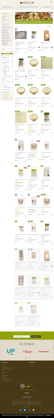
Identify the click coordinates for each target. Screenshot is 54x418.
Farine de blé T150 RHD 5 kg (46, 262)
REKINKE (24, 292)
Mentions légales (5, 375)
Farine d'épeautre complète (20, 234)
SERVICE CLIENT (47, 6)
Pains (3, 20)
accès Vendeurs (36, 403)
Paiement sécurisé (5, 372)
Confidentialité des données (7, 378)
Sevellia (1, 9)
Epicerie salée (4, 32)
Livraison (3, 373)
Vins (3, 17)
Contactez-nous (20, 403)
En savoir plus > (48, 415)
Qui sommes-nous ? (7, 6)
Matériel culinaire (5, 38)
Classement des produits (6, 380)
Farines (4, 22)
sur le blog (35, 6)
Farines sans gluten (6, 23)
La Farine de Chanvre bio (33, 262)
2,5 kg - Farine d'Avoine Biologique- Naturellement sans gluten (20, 43)
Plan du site (4, 365)
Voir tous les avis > (27, 397)
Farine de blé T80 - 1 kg (32, 152)
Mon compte (31, 365)
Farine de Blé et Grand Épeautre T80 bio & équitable (45, 236)
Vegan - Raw (4, 29)
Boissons (4, 16)
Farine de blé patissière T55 (46, 152)
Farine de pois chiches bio (46, 207)
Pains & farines (12, 9)
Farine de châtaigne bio (20, 207)
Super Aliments (5, 37)
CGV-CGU (3, 377)
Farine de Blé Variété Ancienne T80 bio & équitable (45, 180)
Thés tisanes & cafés (6, 27)
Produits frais (5, 30)
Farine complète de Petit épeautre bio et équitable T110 (20, 71)
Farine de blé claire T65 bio (33, 207)
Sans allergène (5, 35)
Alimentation (6, 9)
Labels (3, 370)
